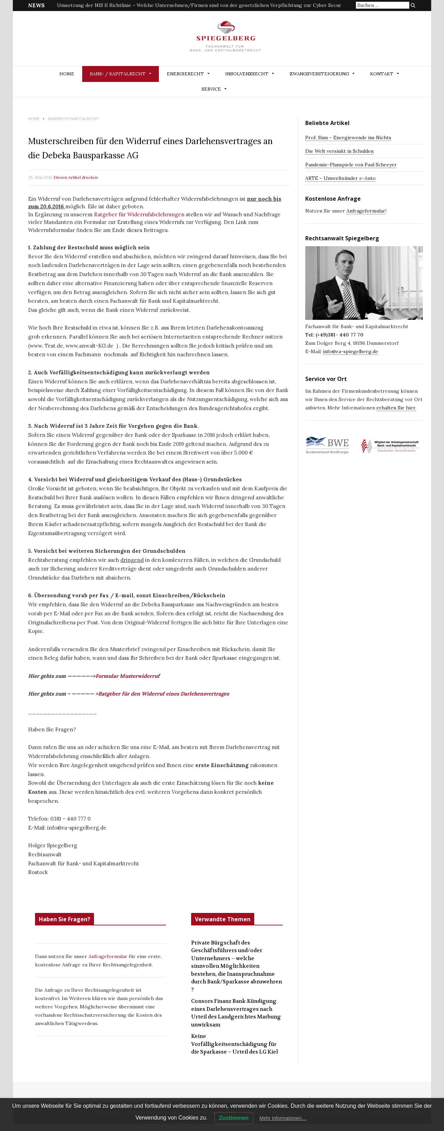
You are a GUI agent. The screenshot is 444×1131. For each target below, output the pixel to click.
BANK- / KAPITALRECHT (118, 74)
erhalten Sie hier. (396, 408)
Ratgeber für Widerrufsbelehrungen (139, 214)
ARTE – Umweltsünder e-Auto (340, 178)
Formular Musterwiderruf (127, 676)
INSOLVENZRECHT (246, 74)
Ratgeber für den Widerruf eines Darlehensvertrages (163, 693)
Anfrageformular (108, 956)
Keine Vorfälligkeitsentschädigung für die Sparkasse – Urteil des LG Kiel (234, 1044)
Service (211, 89)
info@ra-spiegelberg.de (350, 351)
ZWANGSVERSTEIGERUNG (319, 74)
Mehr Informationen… (282, 1118)
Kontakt (381, 74)
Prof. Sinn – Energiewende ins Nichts (348, 137)
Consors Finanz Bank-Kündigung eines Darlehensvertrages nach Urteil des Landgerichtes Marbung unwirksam (236, 1013)
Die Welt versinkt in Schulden (339, 151)
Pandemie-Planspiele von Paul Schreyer (351, 164)
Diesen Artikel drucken (75, 177)
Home (66, 74)
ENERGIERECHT (185, 74)
